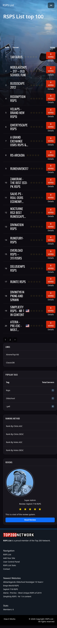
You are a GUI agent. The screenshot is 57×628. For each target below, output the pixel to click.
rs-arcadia (17, 155)
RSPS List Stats (9, 565)
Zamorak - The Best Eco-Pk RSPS (18, 182)
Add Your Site (9, 558)
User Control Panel (11, 561)
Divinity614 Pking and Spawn (17, 296)
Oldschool (10, 398)
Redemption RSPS (17, 98)
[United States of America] (27, 310)
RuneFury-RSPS (16, 240)
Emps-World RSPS (11, 585)
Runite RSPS (18, 282)
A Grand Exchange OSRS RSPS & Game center (18, 141)
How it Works (9, 619)
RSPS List (8, 5)
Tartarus (16, 57)
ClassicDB (10, 362)
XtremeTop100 (12, 354)
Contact (6, 569)
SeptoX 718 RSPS (10, 589)
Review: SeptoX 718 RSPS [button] (30, 504)
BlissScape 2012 (17, 85)
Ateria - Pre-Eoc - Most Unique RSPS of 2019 (16, 325)
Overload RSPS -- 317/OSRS (16, 254)
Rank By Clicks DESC (15, 434)
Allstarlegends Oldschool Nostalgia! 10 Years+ (23, 582)
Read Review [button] (30, 520)
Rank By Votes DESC (15, 450)
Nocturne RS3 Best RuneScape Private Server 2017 (17, 212)
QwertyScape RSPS (18, 127)
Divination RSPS (16, 227)
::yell (8, 406)
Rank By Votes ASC (14, 442)
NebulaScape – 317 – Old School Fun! (18, 71)
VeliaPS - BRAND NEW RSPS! (17, 112)
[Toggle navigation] (51, 5)
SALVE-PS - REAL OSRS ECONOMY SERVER (16, 197)
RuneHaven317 (19, 168)
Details (51, 60)
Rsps (8, 390)
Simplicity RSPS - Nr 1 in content (17, 311)
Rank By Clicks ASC (14, 426)
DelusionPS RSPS (17, 268)
